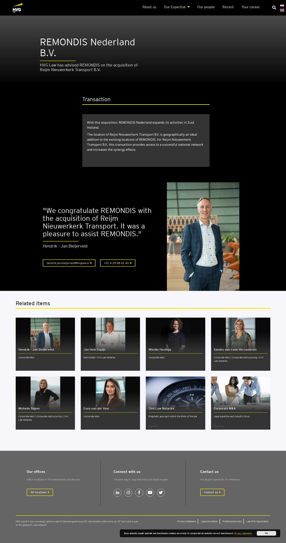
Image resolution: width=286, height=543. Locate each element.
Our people (206, 7)
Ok (266, 533)
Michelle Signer (29, 408)
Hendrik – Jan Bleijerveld (36, 349)
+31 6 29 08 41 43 (116, 263)
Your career (250, 7)
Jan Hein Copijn (94, 349)
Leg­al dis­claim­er (209, 521)
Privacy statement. (243, 533)
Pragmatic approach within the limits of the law (173, 416)
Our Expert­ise (175, 7)
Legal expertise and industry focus (232, 416)
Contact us (211, 492)
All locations (38, 492)
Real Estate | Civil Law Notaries (99, 357)
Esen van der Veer (96, 408)
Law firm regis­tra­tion (257, 521)
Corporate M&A (26, 357)
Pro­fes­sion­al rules (232, 521)
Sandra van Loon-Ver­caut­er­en (235, 349)
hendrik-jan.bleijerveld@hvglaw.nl (68, 263)
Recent (228, 7)
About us (149, 7)
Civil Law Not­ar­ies (161, 408)
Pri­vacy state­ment (186, 521)
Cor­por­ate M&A (225, 408)
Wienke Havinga (160, 349)
